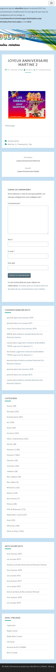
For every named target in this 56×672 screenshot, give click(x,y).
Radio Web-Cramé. (14, 636)
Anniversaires (13, 141)
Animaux (10, 411)
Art (8, 422)
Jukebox (10, 471)
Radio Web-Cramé (14, 515)
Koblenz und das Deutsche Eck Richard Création (27, 564)
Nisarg (51, 666)
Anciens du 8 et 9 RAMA (16, 647)
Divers (9, 428)
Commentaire (14, 203)
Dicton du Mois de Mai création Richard (23, 592)
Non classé (11, 498)
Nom (10, 239)
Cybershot (11, 625)
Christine (11, 641)
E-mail (11, 251)
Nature (10, 493)
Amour (9, 406)
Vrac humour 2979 (25, 317)
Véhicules (11, 525)
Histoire (10, 449)
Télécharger (10, 125)
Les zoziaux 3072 (25, 374)
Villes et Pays (12, 531)
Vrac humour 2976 (14, 597)
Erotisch (10, 433)
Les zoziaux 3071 (14, 586)
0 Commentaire (43, 70)
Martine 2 (12, 144)
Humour (10, 455)
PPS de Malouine (14, 509)
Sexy (9, 520)
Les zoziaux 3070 (14, 602)
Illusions (10, 460)
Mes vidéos (11, 482)
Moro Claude (12, 652)
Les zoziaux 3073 (25, 323)
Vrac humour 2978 (25, 369)
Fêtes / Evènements (15, 438)
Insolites (10, 466)
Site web (11, 263)
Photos (10, 504)
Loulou (29, 70)
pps (30, 144)
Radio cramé (12, 631)
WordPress (35, 666)
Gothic (9, 444)
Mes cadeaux (12, 476)
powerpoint (22, 144)
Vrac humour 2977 (14, 581)
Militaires (11, 487)
